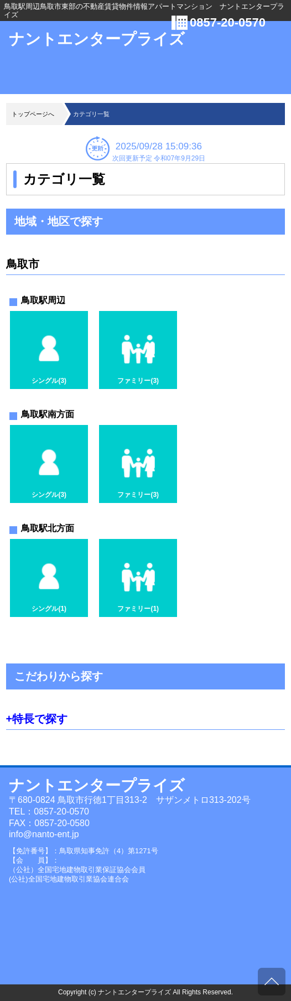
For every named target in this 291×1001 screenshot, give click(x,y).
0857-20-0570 (228, 22)
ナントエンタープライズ (97, 39)
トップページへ (33, 114)
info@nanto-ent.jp (44, 834)
